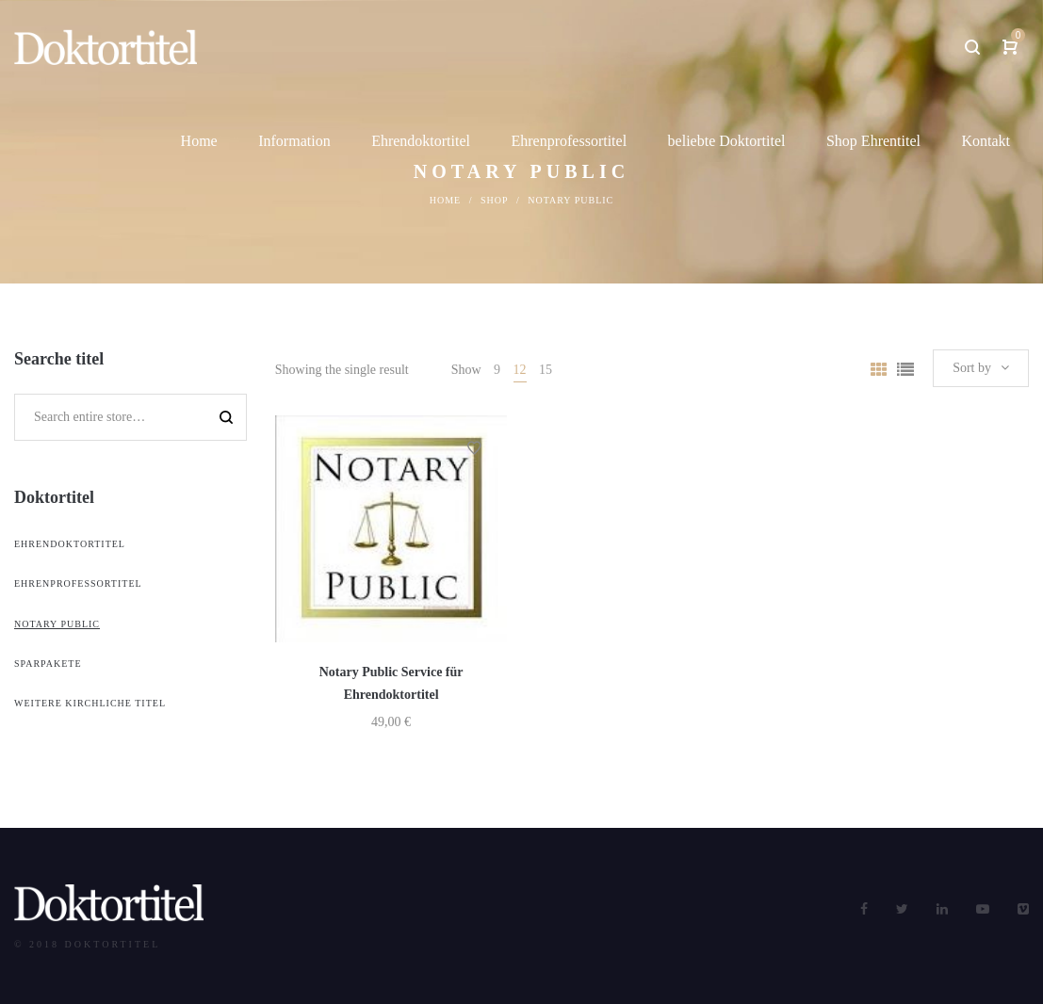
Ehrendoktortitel (69, 544)
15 (545, 370)
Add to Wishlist (474, 448)
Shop (495, 200)
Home (445, 200)
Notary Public (57, 624)
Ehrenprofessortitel (78, 583)
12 (520, 370)
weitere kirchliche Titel (90, 703)
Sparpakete (48, 663)
